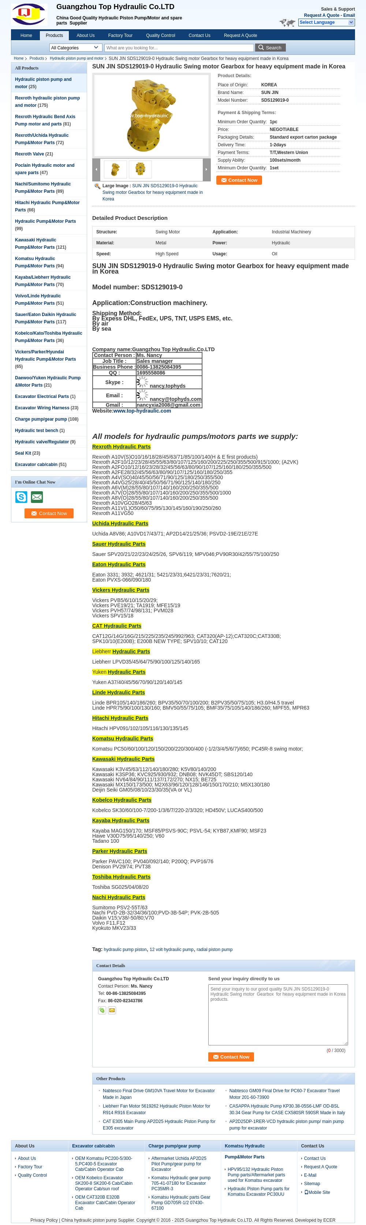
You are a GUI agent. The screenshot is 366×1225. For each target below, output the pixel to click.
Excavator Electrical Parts (42, 396)
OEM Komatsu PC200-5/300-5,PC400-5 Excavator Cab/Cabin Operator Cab (103, 1164)
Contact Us (199, 35)
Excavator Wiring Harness (42, 407)
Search (273, 47)
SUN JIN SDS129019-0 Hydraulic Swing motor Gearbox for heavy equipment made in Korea (152, 192)
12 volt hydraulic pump (172, 949)
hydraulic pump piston (125, 949)
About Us (85, 35)
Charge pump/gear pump (41, 419)
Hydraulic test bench (36, 430)
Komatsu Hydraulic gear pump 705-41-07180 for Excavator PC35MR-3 (181, 1183)
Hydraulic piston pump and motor (77, 58)
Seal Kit (23, 453)
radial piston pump (214, 949)
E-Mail (310, 1175)
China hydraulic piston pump (89, 1220)
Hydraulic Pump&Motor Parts (45, 221)
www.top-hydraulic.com (142, 411)
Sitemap (312, 1183)
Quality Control (160, 35)
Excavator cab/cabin (36, 464)
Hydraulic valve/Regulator (42, 441)
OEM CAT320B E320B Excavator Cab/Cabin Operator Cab (105, 1203)
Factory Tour (120, 35)
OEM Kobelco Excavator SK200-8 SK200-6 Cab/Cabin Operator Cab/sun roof (103, 1183)
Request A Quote (321, 15)
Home (26, 35)
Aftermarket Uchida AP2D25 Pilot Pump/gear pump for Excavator (179, 1164)
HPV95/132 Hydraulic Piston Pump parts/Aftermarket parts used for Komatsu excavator (256, 1175)
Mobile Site (317, 1192)
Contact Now (242, 180)
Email (349, 15)
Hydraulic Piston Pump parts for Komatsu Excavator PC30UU (259, 1191)
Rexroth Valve (29, 154)
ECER (329, 1220)
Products (54, 35)
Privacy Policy (44, 1220)
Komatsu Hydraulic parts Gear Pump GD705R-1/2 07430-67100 (181, 1203)
